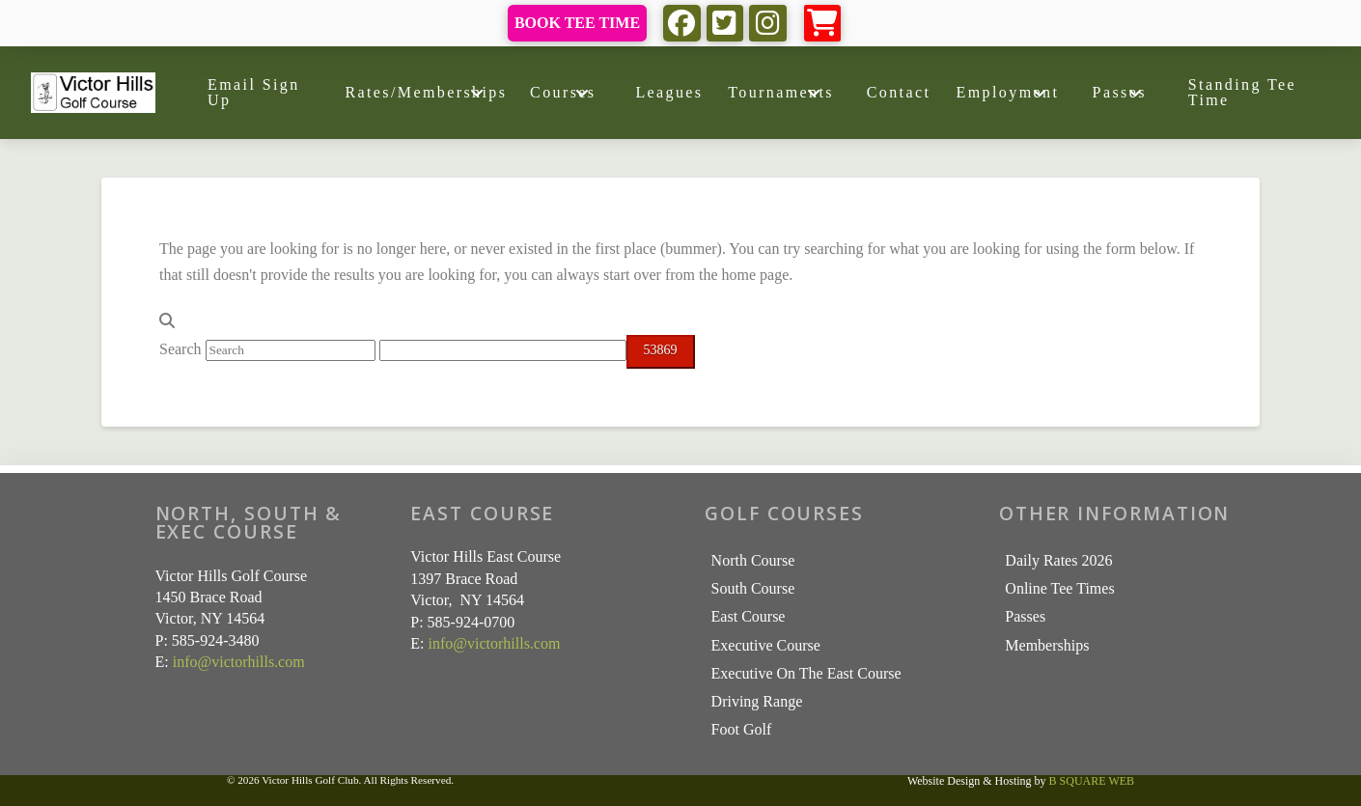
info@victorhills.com (239, 661)
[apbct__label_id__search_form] (502, 350)
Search (180, 349)
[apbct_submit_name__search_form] (660, 352)
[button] (823, 23)
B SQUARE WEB (1091, 781)
